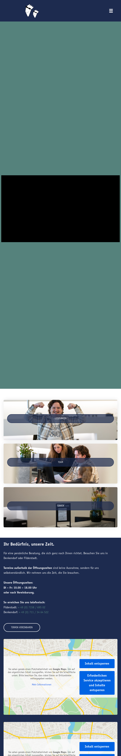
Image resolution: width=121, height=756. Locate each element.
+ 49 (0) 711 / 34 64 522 (33, 612)
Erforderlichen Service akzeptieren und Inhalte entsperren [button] (97, 683)
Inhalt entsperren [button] (97, 663)
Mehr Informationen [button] (41, 684)
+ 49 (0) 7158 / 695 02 (31, 607)
